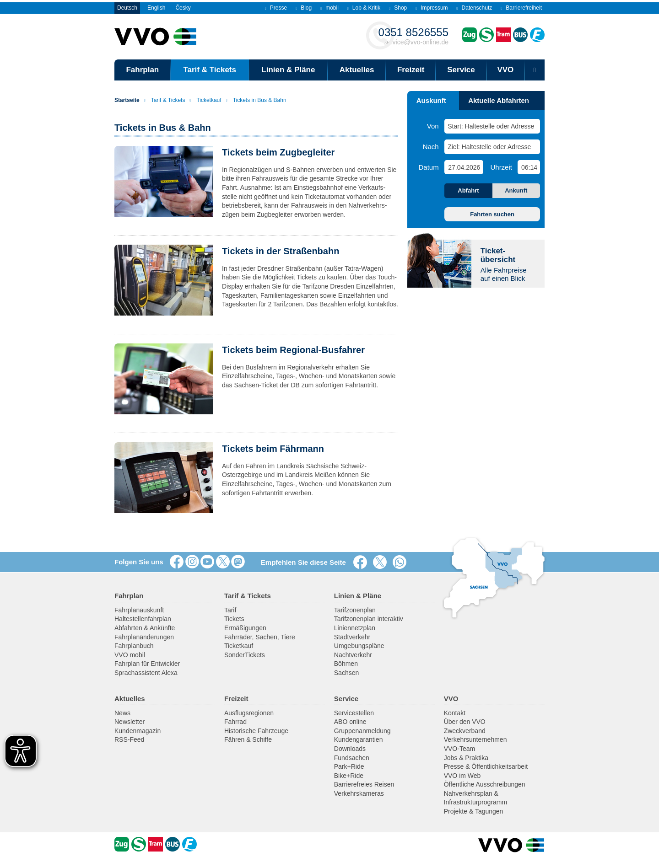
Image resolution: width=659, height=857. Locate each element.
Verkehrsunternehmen (475, 739)
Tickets (234, 618)
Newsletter (129, 721)
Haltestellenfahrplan (142, 618)
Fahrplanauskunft (139, 610)
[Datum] (463, 167)
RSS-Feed (129, 739)
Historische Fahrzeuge (256, 730)
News (122, 713)
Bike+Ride (348, 775)
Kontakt (454, 713)
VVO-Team (459, 748)
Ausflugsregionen (249, 713)
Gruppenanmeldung (362, 730)
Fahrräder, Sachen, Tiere (259, 637)
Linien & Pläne (288, 69)
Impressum (432, 8)
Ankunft (516, 190)
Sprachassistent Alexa (146, 672)
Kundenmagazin (137, 730)
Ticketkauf (205, 100)
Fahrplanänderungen (144, 637)
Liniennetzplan (354, 628)
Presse (276, 8)
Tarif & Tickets (209, 69)
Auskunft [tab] (431, 100)
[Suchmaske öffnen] (534, 69)
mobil (329, 8)
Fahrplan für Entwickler (147, 663)
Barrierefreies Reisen (364, 784)
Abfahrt (468, 190)
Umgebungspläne (359, 645)
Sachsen (346, 672)
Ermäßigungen (245, 628)
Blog (304, 8)
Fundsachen (351, 757)
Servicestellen (354, 713)
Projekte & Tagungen (473, 811)
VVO (505, 69)
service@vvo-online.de (413, 36)
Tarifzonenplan (355, 610)
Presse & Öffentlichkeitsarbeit (486, 766)
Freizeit (411, 69)
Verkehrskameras (359, 793)
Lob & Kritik (363, 8)
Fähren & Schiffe (248, 739)
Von (433, 126)
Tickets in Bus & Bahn (256, 100)
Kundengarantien (358, 739)
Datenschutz (474, 8)
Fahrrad (235, 721)
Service (461, 69)
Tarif (230, 610)
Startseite (127, 100)
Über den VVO (465, 721)
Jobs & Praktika (466, 757)
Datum (429, 167)
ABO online (350, 721)
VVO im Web (462, 775)
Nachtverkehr (353, 655)
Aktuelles (357, 69)
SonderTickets (244, 655)
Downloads (350, 748)
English (156, 8)
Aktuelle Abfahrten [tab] (498, 100)
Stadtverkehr (352, 637)
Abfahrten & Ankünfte (144, 628)
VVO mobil (129, 655)
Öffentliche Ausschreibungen (484, 784)
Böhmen (346, 663)
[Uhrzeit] (529, 167)
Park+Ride (349, 766)
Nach (431, 146)
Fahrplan (142, 69)
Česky (182, 8)
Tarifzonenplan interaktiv (368, 618)
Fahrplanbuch (134, 645)
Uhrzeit (501, 167)
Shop (398, 8)
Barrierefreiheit (521, 8)
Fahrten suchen (492, 214)
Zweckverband (465, 730)
